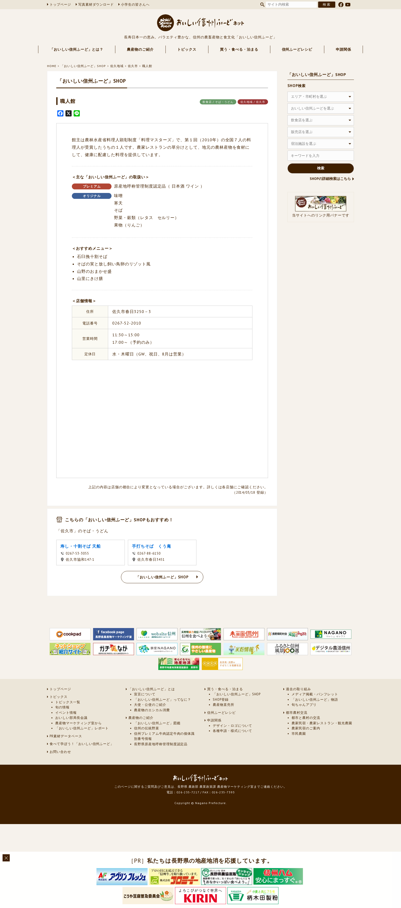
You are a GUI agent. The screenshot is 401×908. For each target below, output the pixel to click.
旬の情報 (62, 707)
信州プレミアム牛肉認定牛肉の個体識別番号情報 (164, 736)
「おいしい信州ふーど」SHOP (83, 66)
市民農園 (299, 733)
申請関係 (343, 49)
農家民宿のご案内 (306, 728)
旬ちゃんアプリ (304, 704)
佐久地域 (117, 66)
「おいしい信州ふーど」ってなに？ (162, 699)
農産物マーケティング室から (78, 723)
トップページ (60, 4)
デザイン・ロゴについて (232, 725)
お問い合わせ (60, 752)
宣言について (144, 694)
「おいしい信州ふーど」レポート (82, 728)
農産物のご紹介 (140, 49)
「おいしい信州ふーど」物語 (315, 699)
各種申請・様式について (232, 731)
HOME (51, 66)
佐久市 (133, 66)
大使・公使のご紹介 (150, 704)
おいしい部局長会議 (71, 718)
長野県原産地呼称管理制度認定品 (160, 744)
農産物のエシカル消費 (152, 710)
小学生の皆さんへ (135, 4)
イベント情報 (66, 712)
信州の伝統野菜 (146, 728)
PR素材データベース (66, 736)
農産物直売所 (223, 704)
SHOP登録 (221, 699)
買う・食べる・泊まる (239, 49)
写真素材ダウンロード (96, 4)
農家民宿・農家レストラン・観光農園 (322, 723)
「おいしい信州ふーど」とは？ (76, 49)
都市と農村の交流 (306, 718)
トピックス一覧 (67, 702)
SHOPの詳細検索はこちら (330, 178)
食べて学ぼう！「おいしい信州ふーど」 (82, 744)
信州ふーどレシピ (297, 49)
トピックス (186, 49)
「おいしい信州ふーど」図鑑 (157, 723)
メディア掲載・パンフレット (315, 694)
